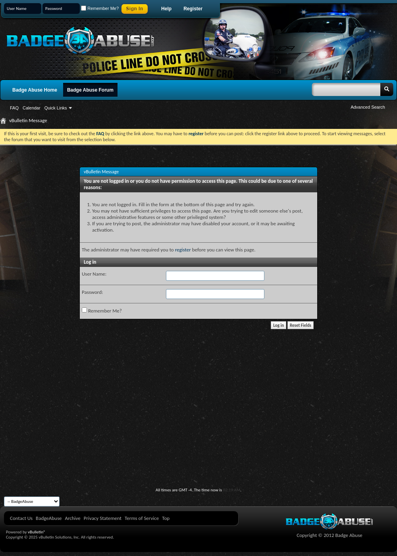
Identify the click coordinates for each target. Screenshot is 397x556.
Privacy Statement (102, 518)
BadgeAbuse (49, 518)
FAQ (14, 107)
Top (166, 518)
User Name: (94, 274)
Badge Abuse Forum (90, 90)
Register (192, 9)
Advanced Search (368, 107)
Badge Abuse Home (34, 90)
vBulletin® (37, 532)
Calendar (31, 107)
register (183, 250)
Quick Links (55, 107)
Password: (92, 292)
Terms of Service (142, 518)
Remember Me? (100, 8)
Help (166, 9)
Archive (72, 518)
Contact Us (21, 518)
